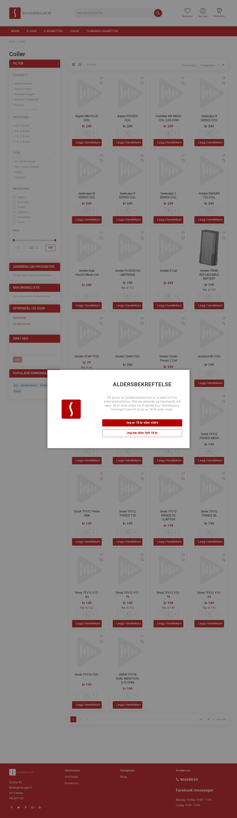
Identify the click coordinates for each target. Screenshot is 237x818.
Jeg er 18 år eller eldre (142, 422)
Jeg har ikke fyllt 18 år (142, 433)
